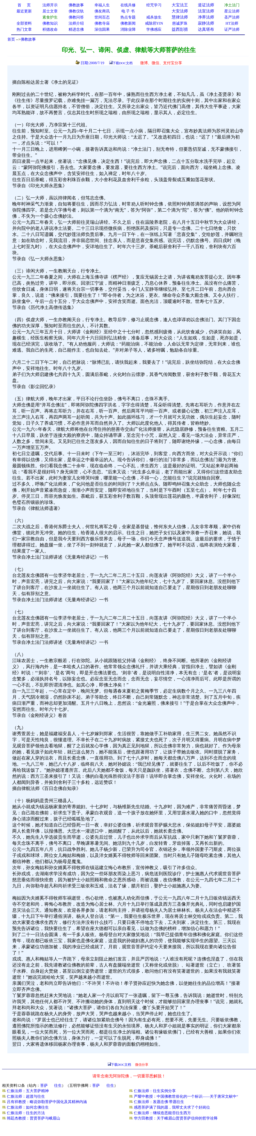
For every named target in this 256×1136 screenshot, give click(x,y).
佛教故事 (28, 39)
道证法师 (206, 5)
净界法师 (206, 17)
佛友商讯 (102, 11)
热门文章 (24, 29)
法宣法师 (206, 11)
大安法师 (180, 11)
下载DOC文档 (123, 63)
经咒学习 (154, 5)
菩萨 (44, 1085)
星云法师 (231, 11)
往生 (58, 1085)
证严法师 (231, 29)
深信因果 (102, 29)
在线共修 (128, 5)
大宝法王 (180, 5)
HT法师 (232, 23)
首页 (11, 39)
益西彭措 (180, 29)
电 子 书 (128, 11)
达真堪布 (206, 29)
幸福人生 (102, 5)
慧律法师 (180, 17)
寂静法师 (206, 23)
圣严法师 (231, 17)
